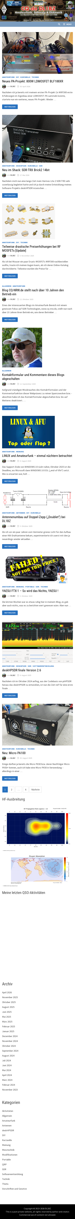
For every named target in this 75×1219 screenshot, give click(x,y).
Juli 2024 (6, 1060)
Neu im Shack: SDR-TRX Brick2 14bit (25, 170)
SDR (40, 166)
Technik (35, 77)
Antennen (20, 513)
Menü (67, 24)
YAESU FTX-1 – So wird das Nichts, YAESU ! (30, 591)
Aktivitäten (7, 1110)
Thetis (5, 1183)
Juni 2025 (7, 1011)
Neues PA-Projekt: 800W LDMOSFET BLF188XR (32, 81)
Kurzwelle (25, 77)
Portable (29, 587)
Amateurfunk (8, 77)
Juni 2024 (7, 1065)
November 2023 (10, 1089)
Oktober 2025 (9, 1002)
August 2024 (8, 1055)
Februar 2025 (8, 1026)
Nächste (35, 789)
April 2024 (7, 1075)
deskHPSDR (21, 166)
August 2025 (8, 1006)
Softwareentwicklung (43, 666)
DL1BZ (12, 86)
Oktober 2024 (9, 1045)
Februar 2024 (8, 1084)
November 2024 (10, 1041)
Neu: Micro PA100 (14, 753)
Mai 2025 (6, 1016)
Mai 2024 (6, 1070)
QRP (4, 1164)
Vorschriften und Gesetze (14, 1188)
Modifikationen (9, 1154)
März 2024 (7, 1079)
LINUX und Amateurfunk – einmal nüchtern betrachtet (37, 456)
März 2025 (7, 1021)
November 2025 (10, 997)
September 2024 (10, 1050)
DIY (17, 77)
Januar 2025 (8, 1031)
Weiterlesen (9, 106)
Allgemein (6, 286)
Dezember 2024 (9, 1036)
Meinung (20, 451)
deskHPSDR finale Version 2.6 (21, 670)
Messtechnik (8, 1149)
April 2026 (7, 992)
